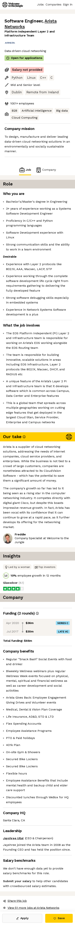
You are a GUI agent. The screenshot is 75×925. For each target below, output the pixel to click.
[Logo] (12, 4)
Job (25, 170)
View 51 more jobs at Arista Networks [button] (31, 908)
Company (46, 170)
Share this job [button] (15, 901)
